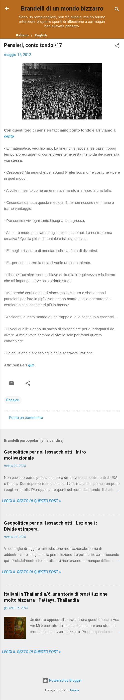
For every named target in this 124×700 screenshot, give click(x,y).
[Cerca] (117, 10)
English (41, 35)
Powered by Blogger (62, 680)
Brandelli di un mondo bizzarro (62, 8)
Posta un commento (26, 417)
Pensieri (12, 400)
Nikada (74, 690)
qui (31, 365)
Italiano (22, 35)
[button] (117, 46)
